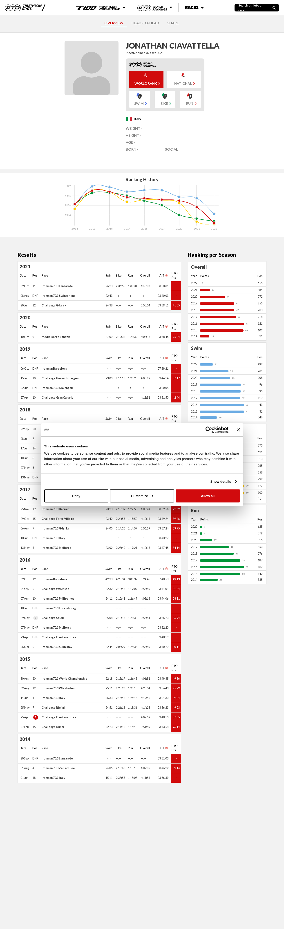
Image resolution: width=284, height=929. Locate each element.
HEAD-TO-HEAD (145, 23)
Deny (76, 496)
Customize (142, 496)
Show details (220, 481)
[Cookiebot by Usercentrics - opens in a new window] (208, 430)
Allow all (208, 496)
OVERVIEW (113, 23)
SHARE (173, 23)
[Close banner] (238, 429)
